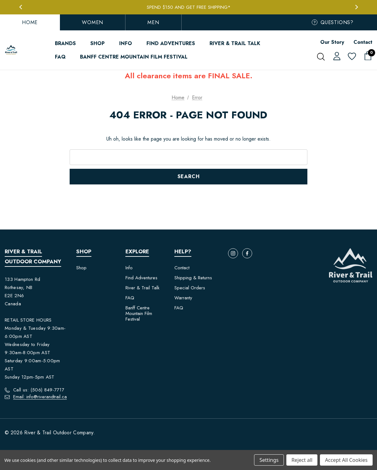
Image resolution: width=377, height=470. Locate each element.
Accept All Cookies (346, 460)
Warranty (183, 297)
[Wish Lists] (351, 57)
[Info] (125, 43)
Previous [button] (20, 7)
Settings (269, 460)
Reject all (301, 460)
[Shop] (97, 43)
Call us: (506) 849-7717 (38, 389)
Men (153, 22)
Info (129, 267)
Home (30, 22)
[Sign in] (335, 56)
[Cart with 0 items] (366, 56)
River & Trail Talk (142, 287)
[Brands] (65, 43)
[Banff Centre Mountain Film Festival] (134, 57)
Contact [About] (362, 42)
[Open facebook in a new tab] (247, 253)
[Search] (320, 57)
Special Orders (189, 287)
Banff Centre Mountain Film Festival (138, 313)
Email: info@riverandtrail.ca (40, 396)
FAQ (129, 297)
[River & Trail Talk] (235, 43)
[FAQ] (60, 57)
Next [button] (356, 7)
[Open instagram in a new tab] (233, 253)
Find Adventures (141, 277)
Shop (81, 267)
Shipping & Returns (193, 277)
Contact (181, 267)
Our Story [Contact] (332, 42)
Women (92, 22)
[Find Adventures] (170, 43)
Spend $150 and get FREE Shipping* (189, 7)
